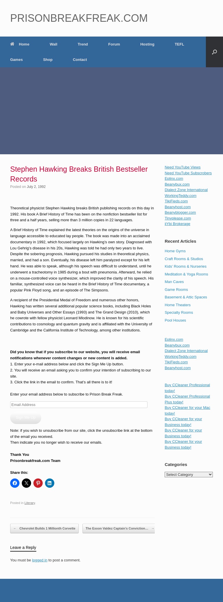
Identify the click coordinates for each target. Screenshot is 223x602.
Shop (48, 59)
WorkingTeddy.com (180, 195)
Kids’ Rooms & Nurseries (185, 266)
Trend (83, 44)
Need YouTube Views (183, 167)
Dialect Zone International (186, 190)
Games (16, 59)
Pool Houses (175, 320)
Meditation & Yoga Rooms (186, 274)
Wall (53, 44)
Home (19, 44)
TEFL (179, 44)
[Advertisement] (111, 110)
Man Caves (174, 282)
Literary (29, 503)
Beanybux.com (177, 184)
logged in (39, 560)
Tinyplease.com (178, 218)
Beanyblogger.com (180, 212)
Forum (114, 44)
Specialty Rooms (179, 312)
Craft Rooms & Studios (184, 259)
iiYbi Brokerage (177, 224)
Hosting (147, 44)
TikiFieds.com (176, 201)
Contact (80, 59)
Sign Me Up (25, 417)
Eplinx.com (174, 178)
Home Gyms (175, 251)
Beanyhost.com (178, 207)
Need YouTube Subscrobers (188, 173)
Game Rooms (176, 289)
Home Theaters (177, 305)
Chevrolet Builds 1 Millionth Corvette (44, 529)
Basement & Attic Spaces (186, 297)
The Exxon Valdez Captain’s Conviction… (120, 529)
